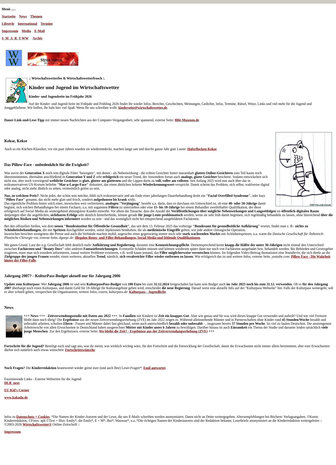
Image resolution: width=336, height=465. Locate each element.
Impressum (10, 31)
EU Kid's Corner (16, 390)
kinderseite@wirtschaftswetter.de (142, 107)
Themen (36, 16)
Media (26, 31)
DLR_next (12, 383)
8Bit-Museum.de (187, 120)
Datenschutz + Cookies (33, 417)
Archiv (38, 38)
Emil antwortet (154, 368)
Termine (46, 23)
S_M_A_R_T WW (15, 38)
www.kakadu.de (16, 397)
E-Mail (39, 31)
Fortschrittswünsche (80, 350)
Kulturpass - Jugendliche (147, 292)
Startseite (9, 16)
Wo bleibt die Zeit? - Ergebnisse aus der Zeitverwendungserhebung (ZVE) (153, 331)
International (27, 23)
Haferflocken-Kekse (202, 149)
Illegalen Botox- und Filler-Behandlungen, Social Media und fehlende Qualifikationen (137, 237)
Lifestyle (8, 23)
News (23, 16)
